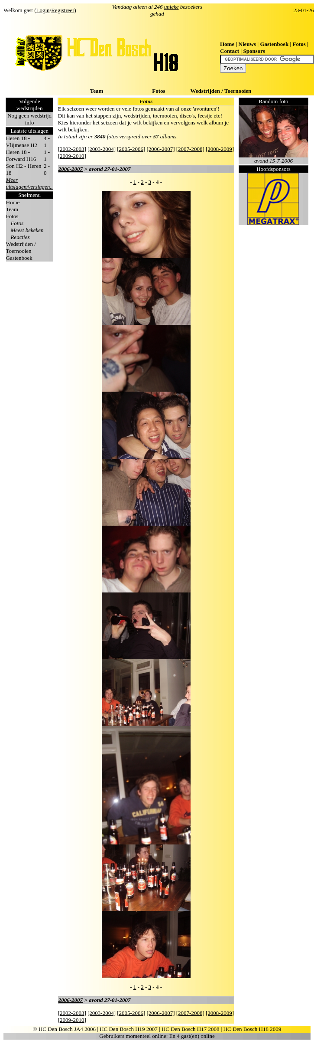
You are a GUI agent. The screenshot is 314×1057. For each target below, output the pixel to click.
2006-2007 (70, 169)
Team (97, 91)
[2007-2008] (190, 149)
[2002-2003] (72, 149)
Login (43, 10)
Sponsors (254, 51)
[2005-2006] (131, 149)
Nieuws (247, 44)
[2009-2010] (72, 156)
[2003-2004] (101, 149)
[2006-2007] (161, 149)
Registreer (62, 10)
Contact (229, 51)
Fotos (299, 44)
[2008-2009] (220, 149)
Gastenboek (274, 44)
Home (227, 44)
